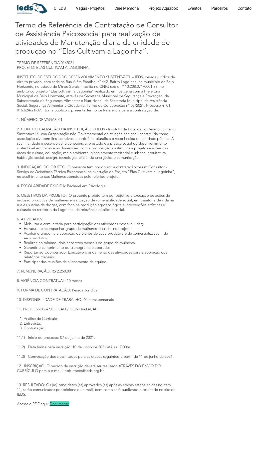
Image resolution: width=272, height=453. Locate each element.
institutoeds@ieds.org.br (83, 370)
